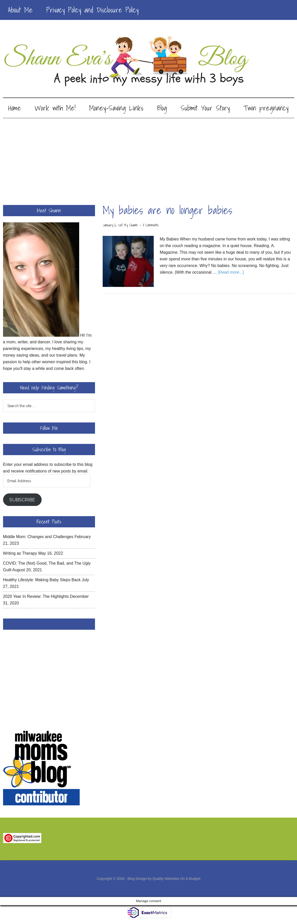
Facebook (49, 624)
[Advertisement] (148, 156)
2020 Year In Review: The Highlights (36, 596)
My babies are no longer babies (167, 210)
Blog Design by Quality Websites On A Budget (163, 879)
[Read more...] (231, 272)
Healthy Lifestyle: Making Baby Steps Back (42, 580)
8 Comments (151, 225)
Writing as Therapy (20, 553)
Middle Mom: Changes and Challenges (38, 537)
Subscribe (22, 499)
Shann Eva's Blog (148, 61)
